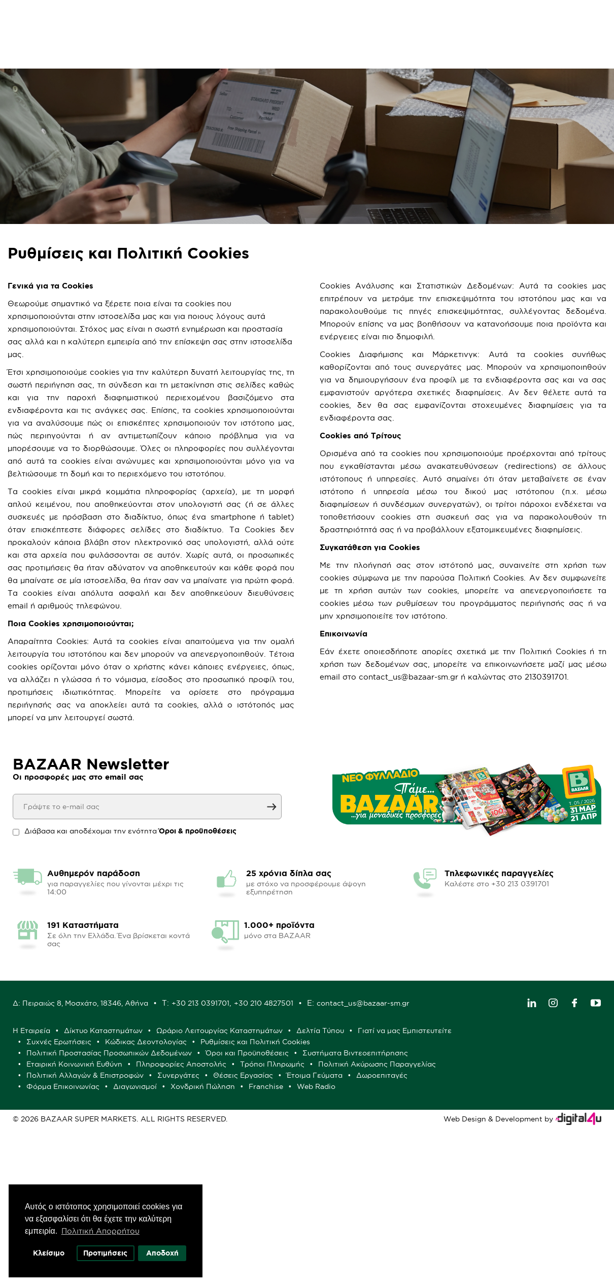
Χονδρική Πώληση (426, 1234)
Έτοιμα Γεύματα (473, 1222)
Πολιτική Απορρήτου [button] (100, 1231)
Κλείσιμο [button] (48, 1253)
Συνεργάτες (337, 1222)
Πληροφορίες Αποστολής (230, 1211)
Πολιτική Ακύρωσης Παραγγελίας (426, 1211)
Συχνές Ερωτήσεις (324, 1178)
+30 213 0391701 (359, 1131)
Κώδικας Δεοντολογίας (412, 1178)
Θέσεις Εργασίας (401, 1222)
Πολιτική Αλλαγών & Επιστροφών (243, 1222)
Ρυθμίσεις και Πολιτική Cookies (239, 1189)
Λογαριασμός (535, 21)
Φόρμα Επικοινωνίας (286, 1234)
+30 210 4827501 (422, 1131)
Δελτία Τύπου (478, 1167)
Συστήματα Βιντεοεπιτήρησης (334, 1200)
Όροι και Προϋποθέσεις (226, 1200)
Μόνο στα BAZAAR (268, 55)
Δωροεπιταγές (210, 1234)
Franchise (489, 1234)
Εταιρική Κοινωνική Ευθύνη (449, 1200)
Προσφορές (121, 55)
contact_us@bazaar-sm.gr (240, 1139)
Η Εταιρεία (190, 1167)
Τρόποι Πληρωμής (321, 1211)
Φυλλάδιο (186, 55)
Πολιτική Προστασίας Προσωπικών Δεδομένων (390, 1189)
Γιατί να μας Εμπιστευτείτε (232, 1178)
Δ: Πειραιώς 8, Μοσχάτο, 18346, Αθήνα (238, 1131)
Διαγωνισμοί (358, 1234)
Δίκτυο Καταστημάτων (261, 1167)
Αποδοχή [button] (162, 1253)
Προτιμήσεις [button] (106, 1253)
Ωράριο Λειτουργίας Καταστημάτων (378, 1167)
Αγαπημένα (438, 21)
